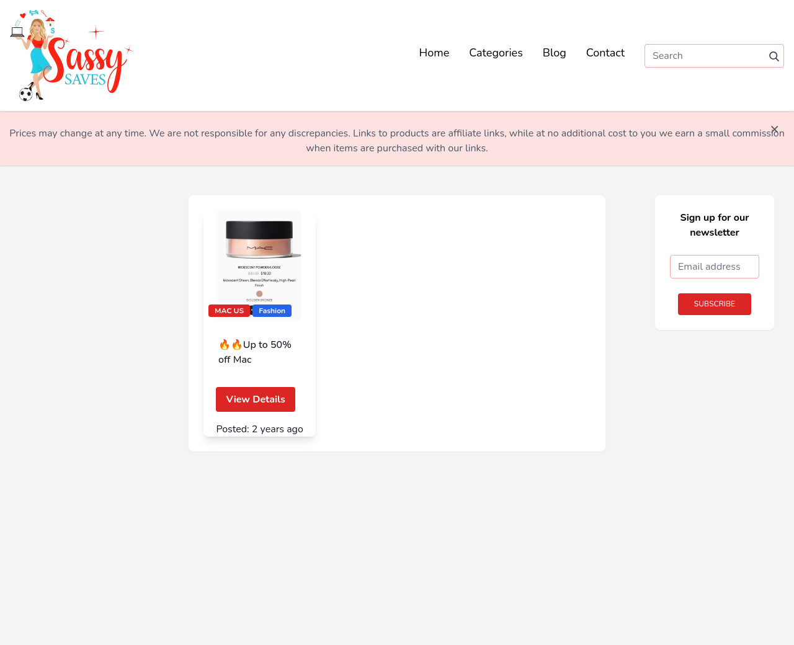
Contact (605, 52)
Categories (496, 52)
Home (434, 52)
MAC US (229, 311)
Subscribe (714, 304)
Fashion (272, 311)
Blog (554, 52)
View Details (255, 399)
